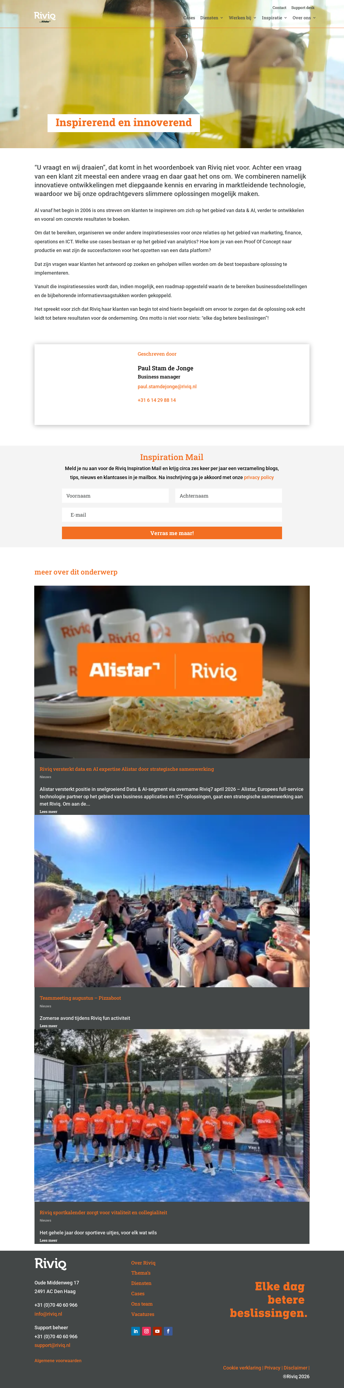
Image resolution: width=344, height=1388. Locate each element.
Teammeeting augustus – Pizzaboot (80, 998)
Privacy (272, 1368)
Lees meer (48, 811)
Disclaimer (295, 1368)
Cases (189, 18)
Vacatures (142, 1314)
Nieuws (45, 777)
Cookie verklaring (242, 1368)
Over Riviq (143, 1262)
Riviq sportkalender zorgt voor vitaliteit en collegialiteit (103, 1212)
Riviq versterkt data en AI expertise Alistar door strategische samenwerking (127, 769)
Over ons (302, 18)
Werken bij (240, 18)
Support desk (303, 8)
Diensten (209, 18)
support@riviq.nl (52, 1345)
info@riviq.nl (48, 1314)
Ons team (142, 1303)
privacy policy (259, 477)
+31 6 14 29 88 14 (157, 400)
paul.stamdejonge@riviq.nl (167, 386)
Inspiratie (272, 18)
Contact (279, 8)
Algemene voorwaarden (58, 1360)
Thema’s (141, 1272)
